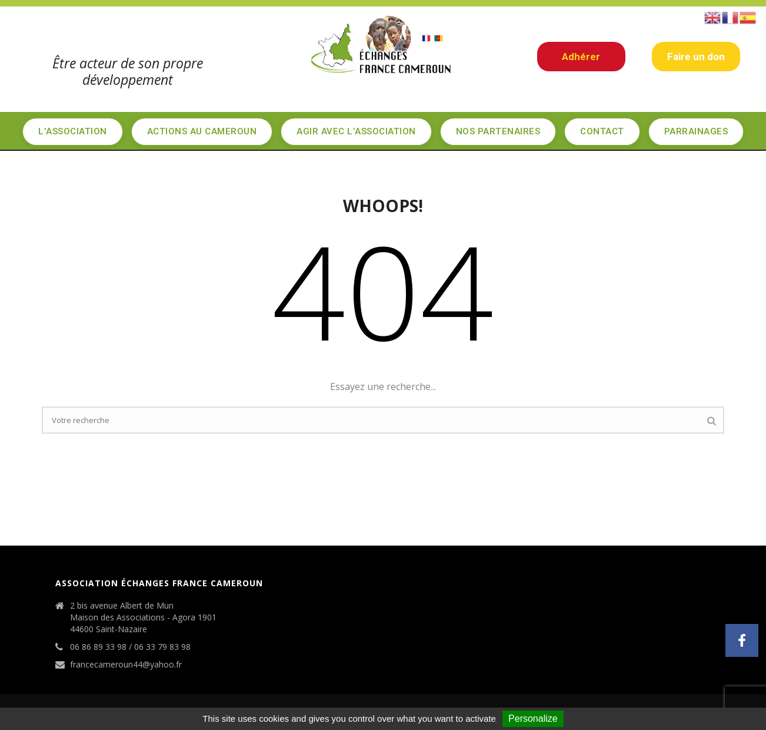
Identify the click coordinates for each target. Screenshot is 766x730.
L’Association (72, 131)
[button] (741, 640)
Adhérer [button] (581, 56)
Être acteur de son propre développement (127, 71)
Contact (602, 131)
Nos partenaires (498, 131)
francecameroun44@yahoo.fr (126, 664)
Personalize (533, 719)
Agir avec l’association (356, 131)
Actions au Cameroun (202, 131)
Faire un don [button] (696, 56)
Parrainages (696, 131)
